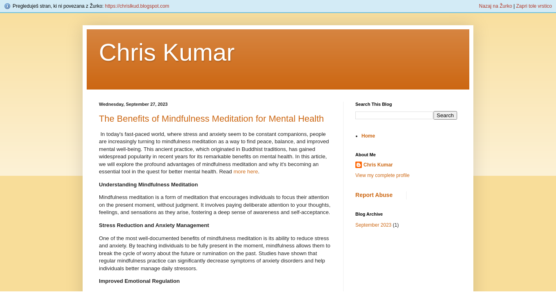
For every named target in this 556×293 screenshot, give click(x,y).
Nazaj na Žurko (495, 6)
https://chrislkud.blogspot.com (137, 6)
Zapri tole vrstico (534, 6)
